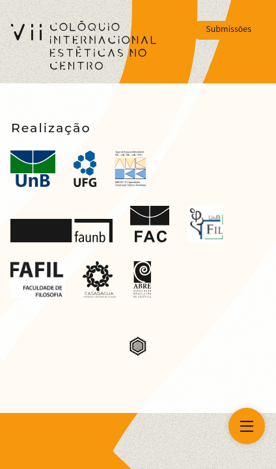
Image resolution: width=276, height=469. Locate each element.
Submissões (228, 29)
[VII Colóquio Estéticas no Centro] (84, 45)
